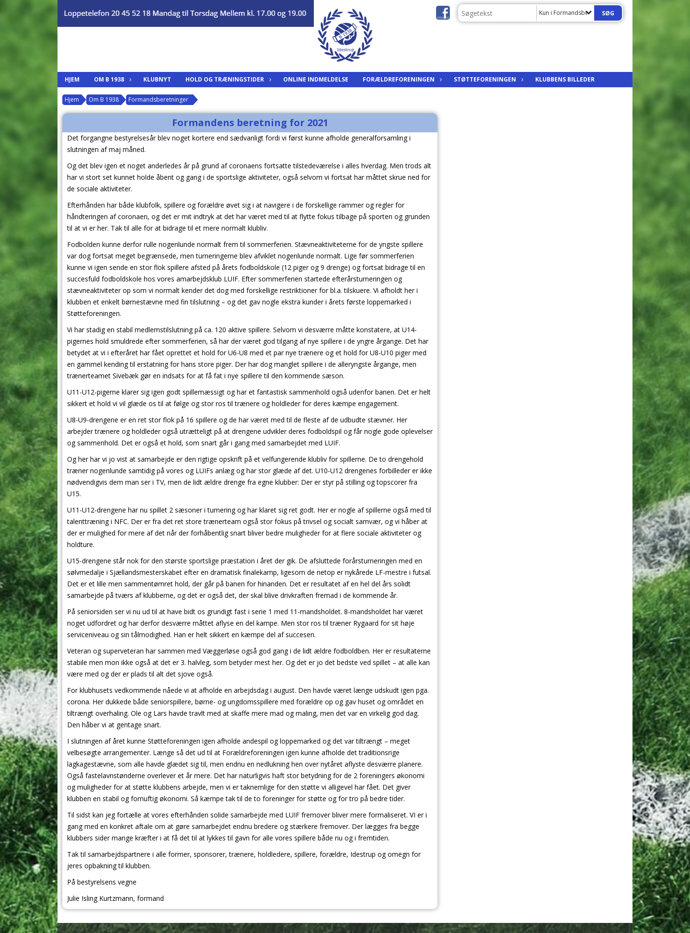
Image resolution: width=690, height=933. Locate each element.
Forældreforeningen (401, 79)
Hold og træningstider (227, 79)
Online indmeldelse (315, 79)
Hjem (72, 79)
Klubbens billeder (565, 79)
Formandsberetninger (158, 99)
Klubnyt (157, 79)
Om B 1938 (111, 79)
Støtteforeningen (487, 79)
